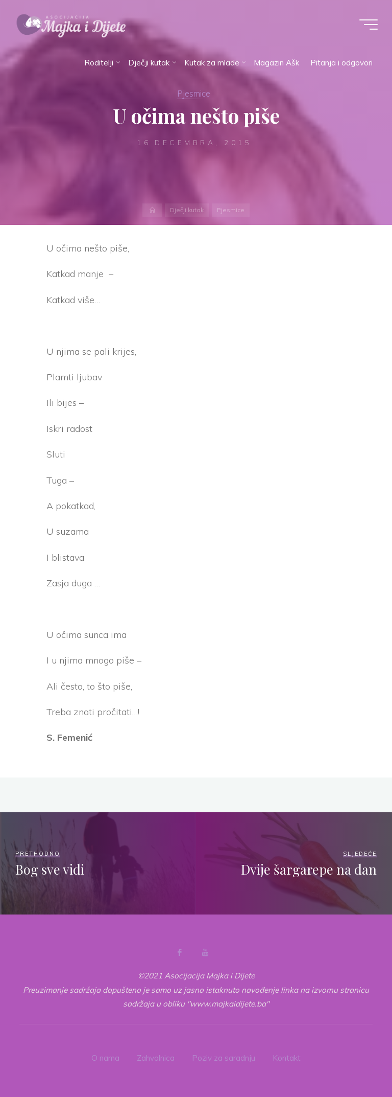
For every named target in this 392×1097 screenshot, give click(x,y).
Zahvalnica (156, 1058)
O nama (105, 1058)
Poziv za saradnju (223, 1058)
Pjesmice (193, 93)
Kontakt (287, 1058)
